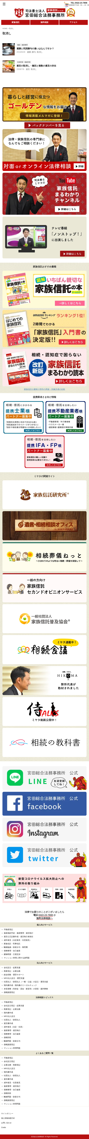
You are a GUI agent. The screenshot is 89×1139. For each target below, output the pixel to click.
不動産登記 (8, 929)
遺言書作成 (8, 1023)
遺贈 (29, 52)
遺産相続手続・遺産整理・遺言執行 (18, 933)
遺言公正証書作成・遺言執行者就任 (18, 937)
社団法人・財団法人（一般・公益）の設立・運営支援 (26, 982)
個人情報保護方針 (8, 1118)
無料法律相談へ (44, 918)
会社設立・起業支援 (12, 967)
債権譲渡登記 (9, 992)
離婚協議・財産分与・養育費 (16, 947)
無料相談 (44, 22)
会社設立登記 (9, 1061)
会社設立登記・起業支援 (14, 1006)
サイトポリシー (7, 1113)
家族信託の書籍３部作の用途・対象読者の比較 (44, 389)
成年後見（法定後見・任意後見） (17, 940)
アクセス (73, 22)
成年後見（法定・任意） (14, 1027)
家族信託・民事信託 (12, 944)
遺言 (28, 69)
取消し (40, 52)
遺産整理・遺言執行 (12, 1030)
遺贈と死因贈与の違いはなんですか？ (35, 48)
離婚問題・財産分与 (12, 1041)
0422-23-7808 (46, 915)
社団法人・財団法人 (12, 1020)
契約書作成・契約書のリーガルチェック (20, 985)
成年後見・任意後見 (12, 1083)
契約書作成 (8, 1013)
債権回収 (7, 1037)
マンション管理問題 (12, 1048)
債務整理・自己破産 (12, 951)
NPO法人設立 (9, 1016)
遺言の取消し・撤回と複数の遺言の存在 (36, 66)
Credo (3, 1127)
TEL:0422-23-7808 (79, 3)
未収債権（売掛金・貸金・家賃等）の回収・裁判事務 (26, 989)
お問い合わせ (6, 1123)
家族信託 (15, 22)
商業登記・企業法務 (12, 971)
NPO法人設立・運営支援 (14, 978)
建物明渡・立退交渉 (12, 954)
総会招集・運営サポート (14, 975)
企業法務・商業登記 (12, 1065)
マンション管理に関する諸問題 (17, 958)
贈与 (34, 52)
